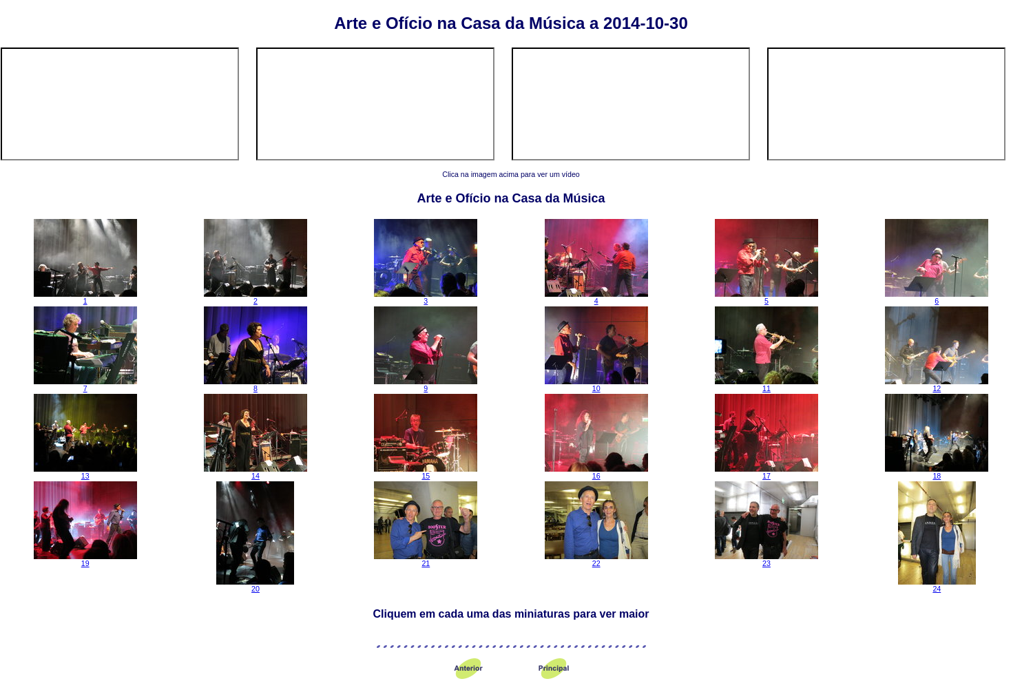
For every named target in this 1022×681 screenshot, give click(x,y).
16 (596, 472)
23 (766, 559)
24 (937, 585)
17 (766, 472)
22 (596, 559)
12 (936, 384)
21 (425, 559)
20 (255, 585)
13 (85, 472)
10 (596, 384)
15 (425, 472)
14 (255, 472)
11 (766, 384)
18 (936, 472)
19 (85, 559)
